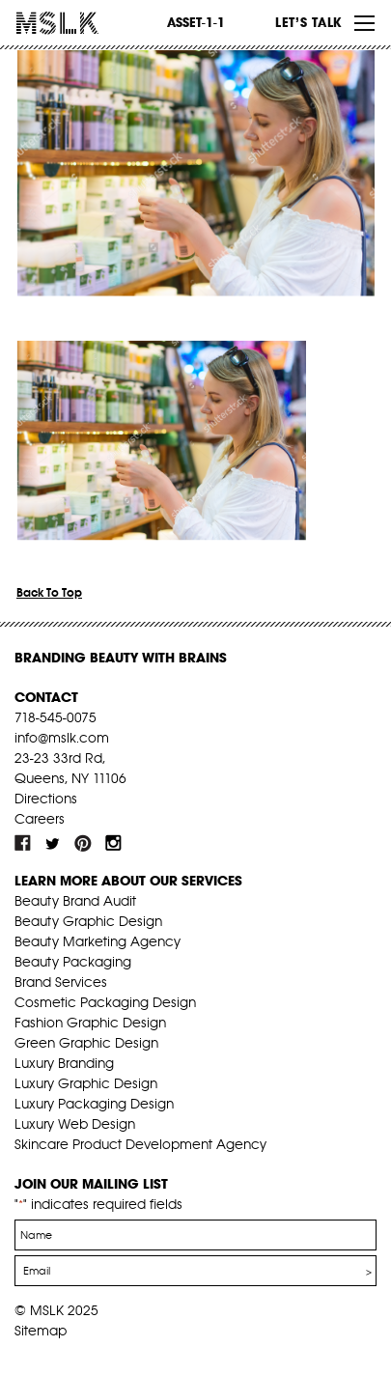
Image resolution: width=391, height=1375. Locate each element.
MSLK (86, 23)
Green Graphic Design (86, 1043)
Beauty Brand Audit (75, 901)
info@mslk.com (61, 737)
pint (83, 843)
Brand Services (60, 982)
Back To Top (49, 592)
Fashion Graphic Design (90, 1022)
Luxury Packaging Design (94, 1103)
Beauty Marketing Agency (97, 941)
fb (23, 843)
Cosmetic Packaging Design (105, 1002)
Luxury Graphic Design (85, 1083)
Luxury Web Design (74, 1124)
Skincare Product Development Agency (140, 1144)
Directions (45, 798)
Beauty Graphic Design (88, 921)
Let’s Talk (308, 22)
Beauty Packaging (72, 961)
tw (53, 843)
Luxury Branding (64, 1063)
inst (113, 843)
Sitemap (40, 1330)
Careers (39, 819)
